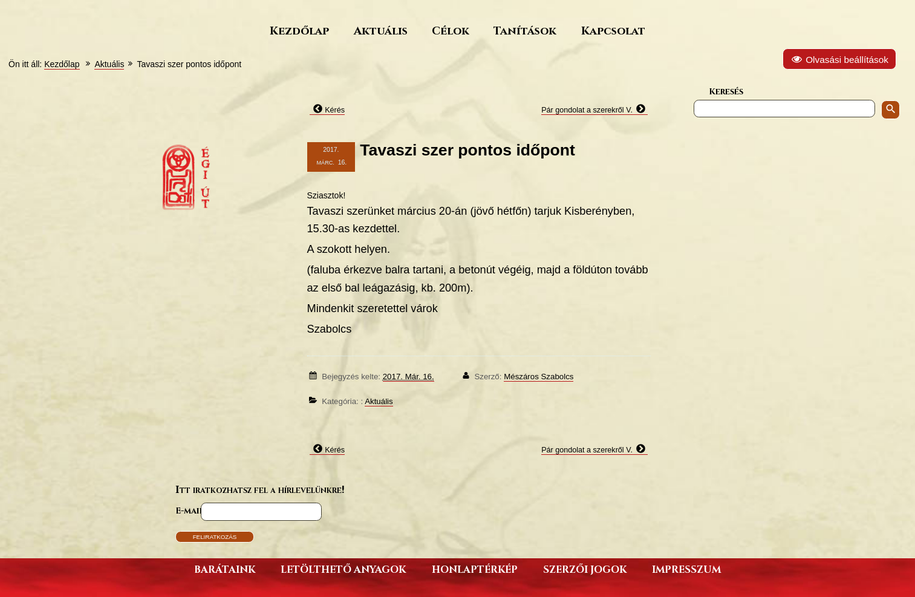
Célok (450, 30)
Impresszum (686, 569)
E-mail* (191, 510)
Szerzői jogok (585, 569)
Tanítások (524, 30)
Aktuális (381, 30)
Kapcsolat (613, 30)
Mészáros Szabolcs (538, 376)
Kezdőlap (299, 30)
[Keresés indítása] (890, 109)
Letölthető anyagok (343, 569)
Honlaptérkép (475, 569)
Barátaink (224, 569)
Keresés (726, 91)
